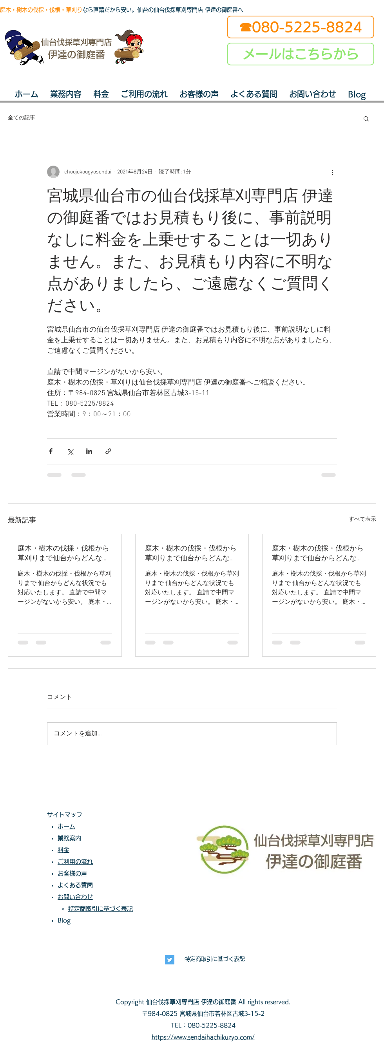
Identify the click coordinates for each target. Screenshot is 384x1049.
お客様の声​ (75, 873)
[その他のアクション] (332, 172)
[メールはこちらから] (300, 54)
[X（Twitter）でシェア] (70, 451)
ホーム (66, 826)
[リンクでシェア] (108, 451)
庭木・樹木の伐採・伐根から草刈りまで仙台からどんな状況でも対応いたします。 (63, 553)
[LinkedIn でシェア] (89, 451)
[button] (366, 118)
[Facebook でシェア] (50, 451)
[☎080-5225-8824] (300, 27)
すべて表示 (362, 519)
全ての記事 (21, 118)
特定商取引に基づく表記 (215, 959)
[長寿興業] (169, 959)
